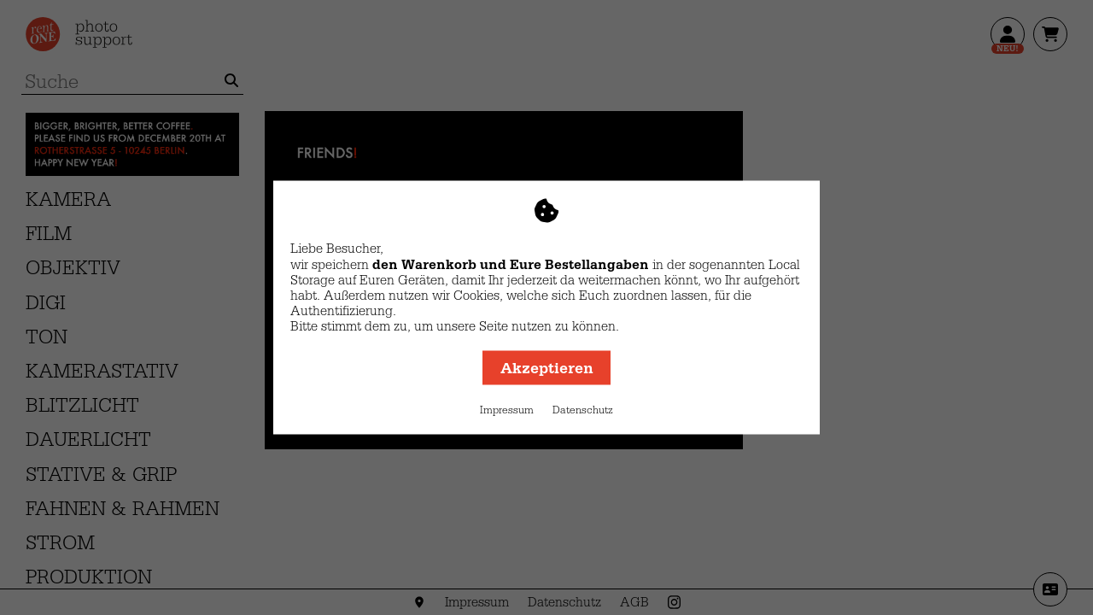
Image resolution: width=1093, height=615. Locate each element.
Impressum (507, 410)
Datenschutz (582, 410)
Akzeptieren (546, 368)
